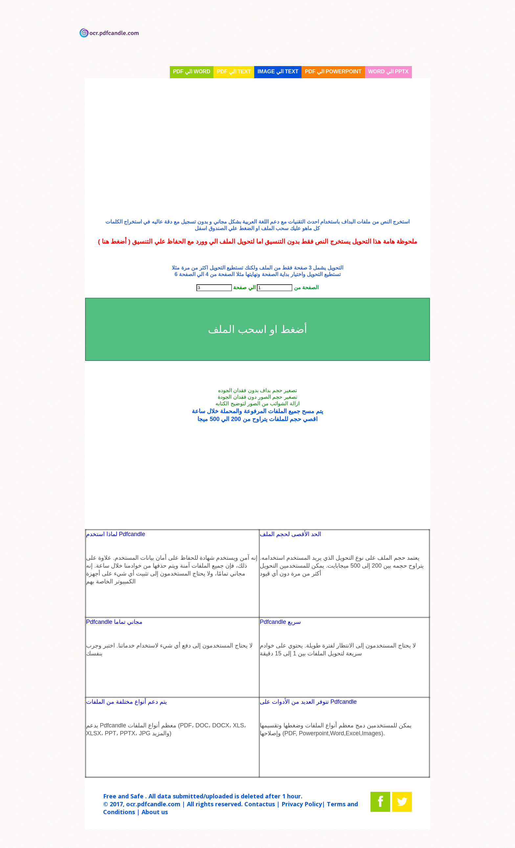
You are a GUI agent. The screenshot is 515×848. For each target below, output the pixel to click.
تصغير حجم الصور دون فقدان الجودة (257, 397)
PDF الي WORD (192, 71)
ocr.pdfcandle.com (153, 804)
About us (155, 812)
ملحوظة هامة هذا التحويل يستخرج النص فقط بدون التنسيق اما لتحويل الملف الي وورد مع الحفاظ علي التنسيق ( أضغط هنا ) (257, 241)
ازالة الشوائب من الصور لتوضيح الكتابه (257, 403)
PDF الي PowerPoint (333, 71)
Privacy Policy (301, 804)
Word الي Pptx (388, 71)
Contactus (259, 804)
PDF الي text (234, 71)
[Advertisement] (257, 142)
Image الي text (278, 71)
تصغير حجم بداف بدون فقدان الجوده (257, 390)
